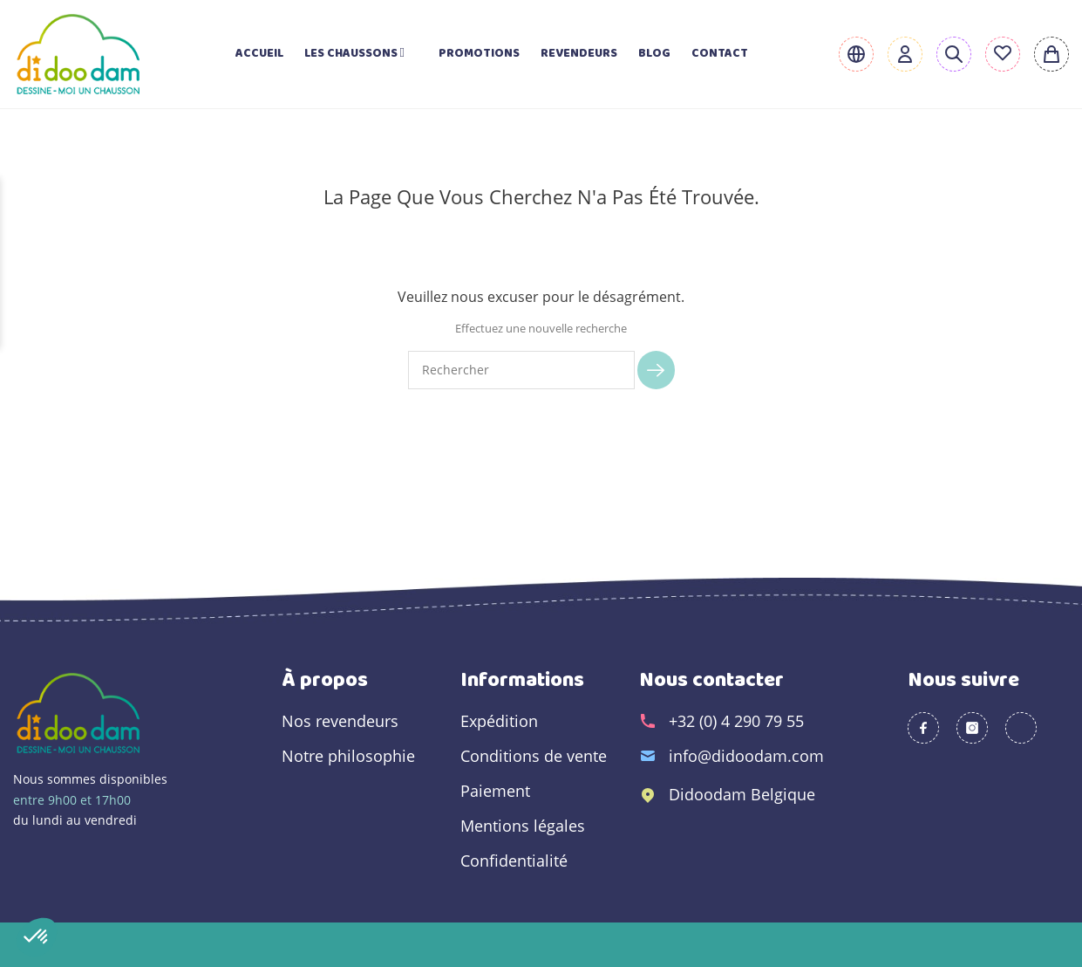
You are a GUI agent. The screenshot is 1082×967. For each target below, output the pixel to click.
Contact (719, 53)
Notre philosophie (348, 756)
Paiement (495, 790)
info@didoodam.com (746, 756)
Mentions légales (522, 825)
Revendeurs (579, 53)
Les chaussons (361, 53)
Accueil (259, 53)
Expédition (499, 721)
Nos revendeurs (340, 721)
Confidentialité (514, 860)
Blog (654, 53)
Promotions (479, 53)
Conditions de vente (533, 756)
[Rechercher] (522, 370)
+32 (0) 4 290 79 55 (736, 721)
